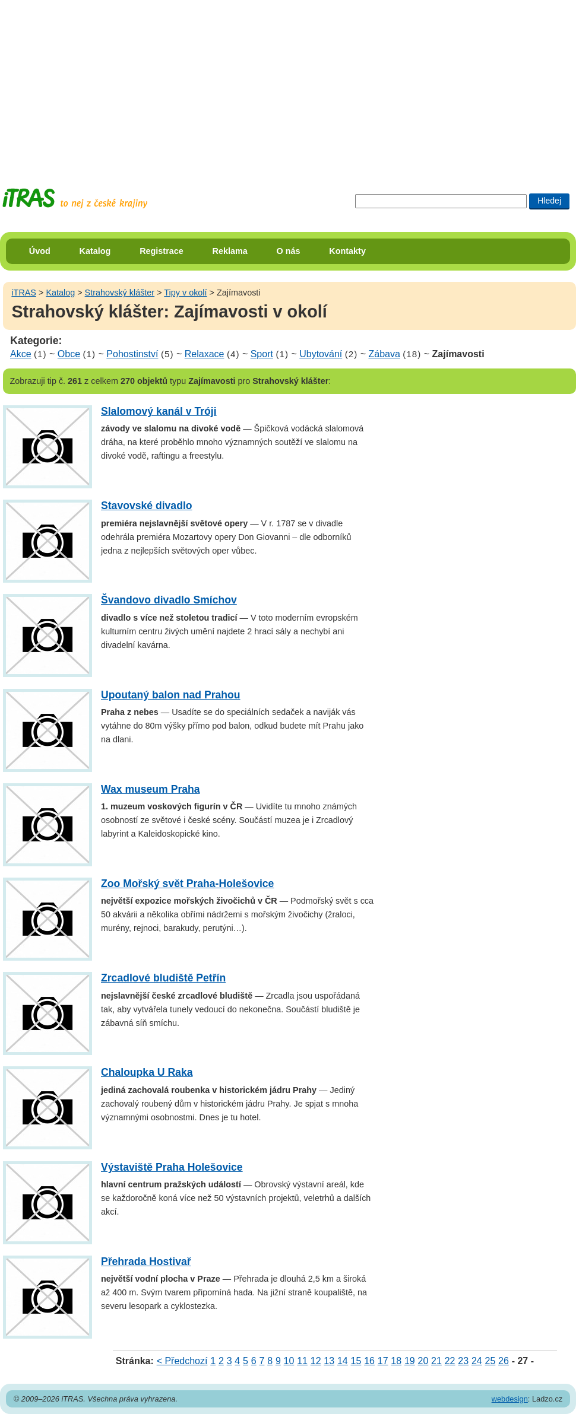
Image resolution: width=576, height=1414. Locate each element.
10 (289, 1361)
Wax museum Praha (150, 789)
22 (450, 1361)
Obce (69, 354)
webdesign (510, 1398)
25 (490, 1361)
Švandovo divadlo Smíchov (169, 600)
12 (316, 1361)
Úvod (39, 251)
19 (409, 1361)
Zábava (384, 354)
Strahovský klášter (120, 292)
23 (463, 1361)
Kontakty (347, 251)
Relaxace (204, 354)
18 (396, 1361)
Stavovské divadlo (146, 505)
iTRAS (23, 292)
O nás (288, 251)
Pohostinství (132, 354)
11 (302, 1361)
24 (476, 1361)
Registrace (161, 251)
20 (423, 1361)
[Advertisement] (201, 83)
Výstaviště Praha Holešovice (172, 1167)
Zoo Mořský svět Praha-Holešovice (187, 883)
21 (436, 1361)
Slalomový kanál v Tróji (159, 411)
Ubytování (320, 354)
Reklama (230, 251)
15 (356, 1361)
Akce (20, 354)
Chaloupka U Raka (146, 1072)
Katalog (95, 251)
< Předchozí (182, 1361)
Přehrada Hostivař (146, 1261)
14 (342, 1361)
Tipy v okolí (185, 292)
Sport (262, 354)
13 (329, 1361)
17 (383, 1361)
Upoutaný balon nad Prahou (170, 695)
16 (369, 1361)
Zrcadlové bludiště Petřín (163, 978)
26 (503, 1361)
